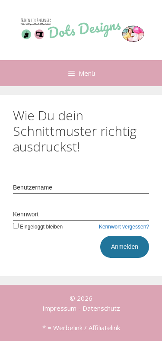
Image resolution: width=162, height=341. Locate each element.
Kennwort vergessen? (124, 227)
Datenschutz (101, 308)
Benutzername (32, 187)
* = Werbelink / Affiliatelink (81, 327)
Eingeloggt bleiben (38, 227)
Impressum (59, 308)
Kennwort (25, 214)
